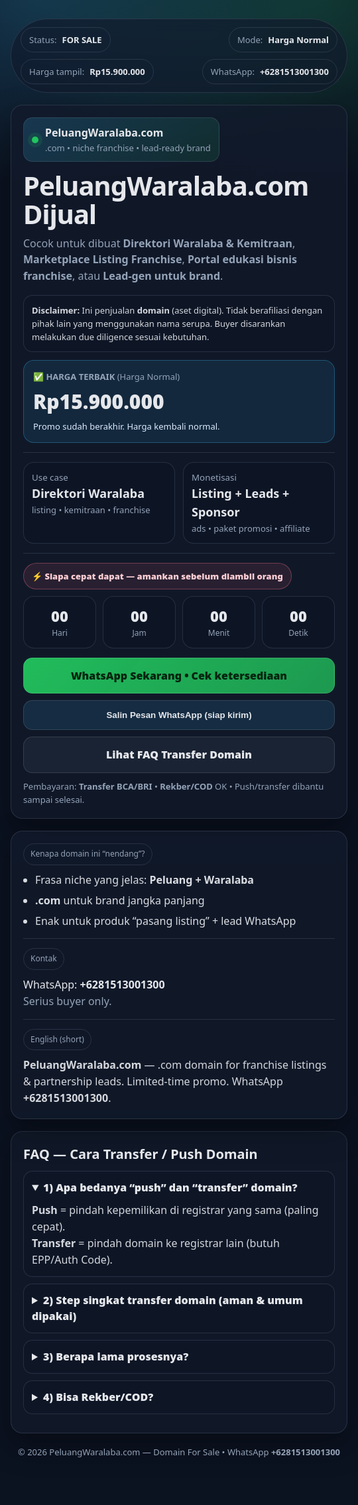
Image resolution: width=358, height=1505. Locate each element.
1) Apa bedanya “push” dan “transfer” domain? (170, 1187)
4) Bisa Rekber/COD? (98, 1397)
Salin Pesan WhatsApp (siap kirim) (178, 715)
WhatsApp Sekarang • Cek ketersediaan (179, 675)
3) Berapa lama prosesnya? (115, 1356)
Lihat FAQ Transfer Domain (179, 754)
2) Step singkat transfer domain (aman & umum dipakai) (167, 1308)
